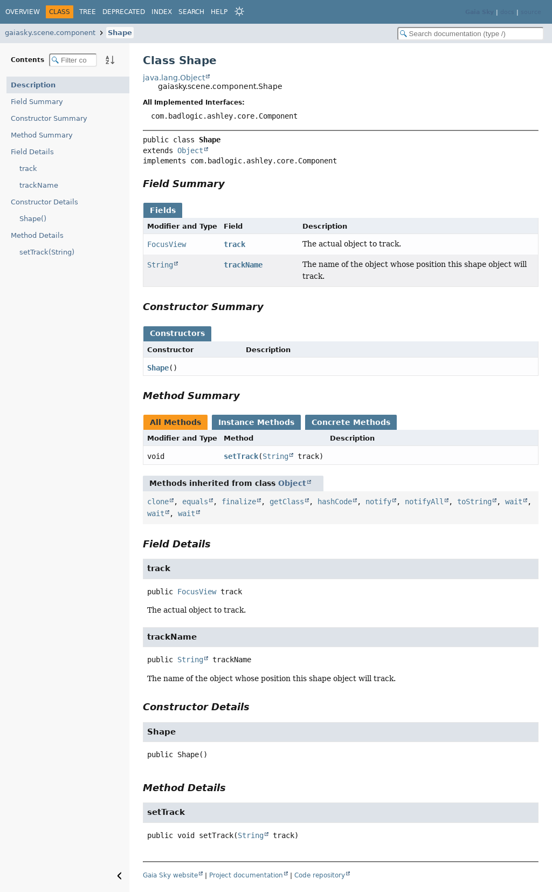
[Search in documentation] (470, 33)
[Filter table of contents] (73, 60)
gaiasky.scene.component (50, 33)
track (28, 168)
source (531, 12)
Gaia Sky (479, 12)
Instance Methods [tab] (256, 422)
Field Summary (37, 102)
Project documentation (246, 875)
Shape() (32, 219)
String (160, 264)
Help (219, 12)
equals (195, 501)
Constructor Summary (49, 118)
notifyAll (424, 501)
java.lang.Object (174, 77)
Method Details (37, 235)
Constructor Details (44, 202)
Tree (87, 12)
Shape (120, 33)
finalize (239, 501)
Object (190, 150)
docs (507, 12)
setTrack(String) (46, 252)
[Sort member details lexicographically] (110, 59)
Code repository (319, 875)
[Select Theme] (239, 11)
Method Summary (42, 135)
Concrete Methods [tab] (351, 422)
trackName (38, 185)
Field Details (32, 152)
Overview (22, 12)
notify (378, 501)
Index (161, 12)
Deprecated (123, 12)
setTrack (241, 456)
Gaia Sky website (170, 875)
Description (33, 85)
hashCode (335, 501)
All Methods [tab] (175, 422)
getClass (287, 501)
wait (513, 501)
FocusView (166, 244)
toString (474, 501)
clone (158, 501)
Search (191, 12)
